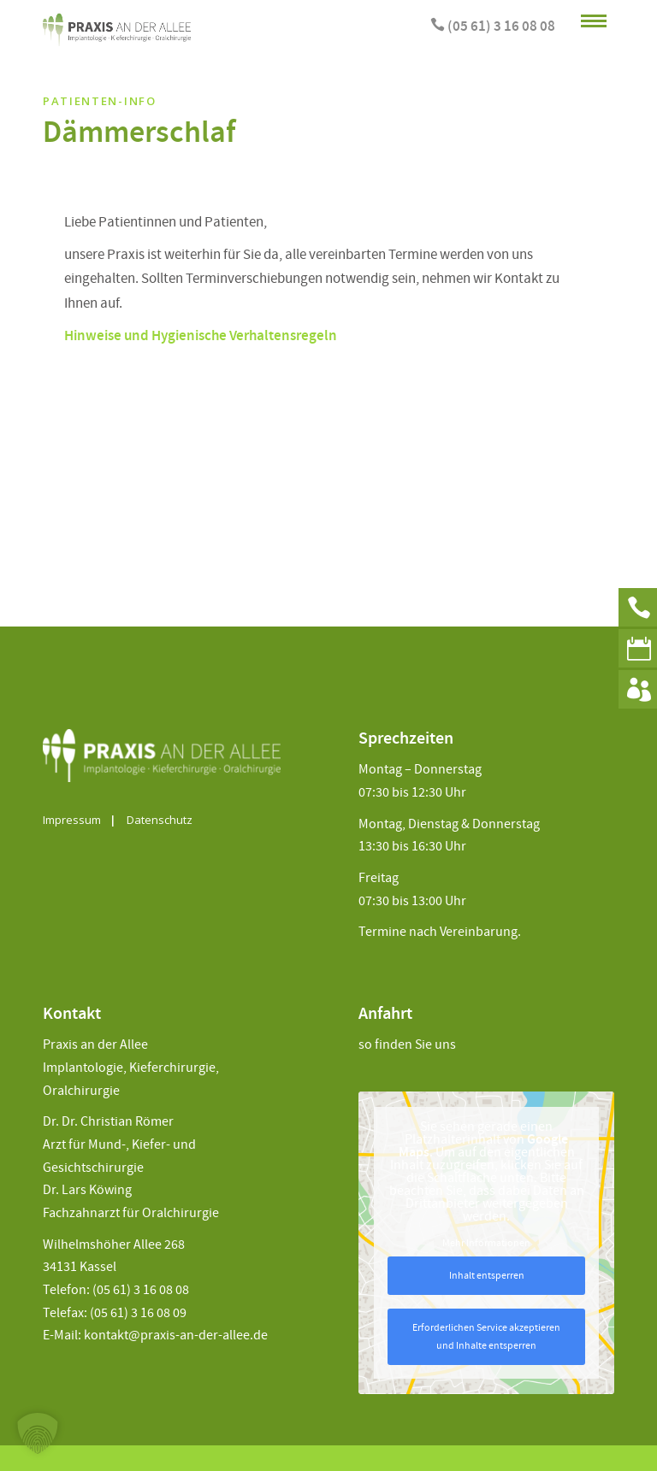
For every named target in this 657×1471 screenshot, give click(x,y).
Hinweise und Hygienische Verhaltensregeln (200, 336)
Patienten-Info (100, 101)
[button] (37, 1433)
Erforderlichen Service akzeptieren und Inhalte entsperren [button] (486, 1336)
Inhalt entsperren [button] (486, 1275)
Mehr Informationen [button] (486, 1243)
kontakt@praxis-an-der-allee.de (176, 1335)
